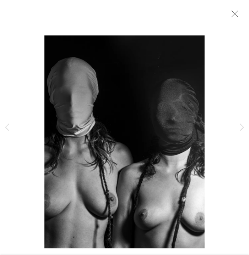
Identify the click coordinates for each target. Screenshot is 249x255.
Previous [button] (7, 127)
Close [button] (233, 16)
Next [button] (242, 127)
